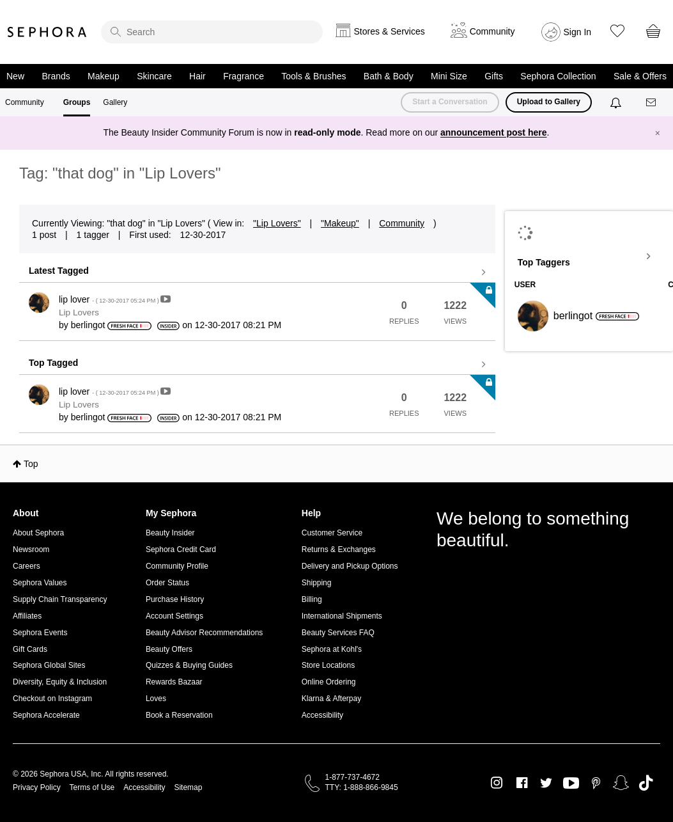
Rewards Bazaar (174, 681)
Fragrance (243, 76)
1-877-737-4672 (352, 777)
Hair (197, 76)
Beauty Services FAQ (338, 632)
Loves (156, 698)
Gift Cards (30, 649)
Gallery (115, 102)
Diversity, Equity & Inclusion (60, 681)
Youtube (571, 783)
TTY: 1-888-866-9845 (361, 787)
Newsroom (31, 549)
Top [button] (31, 464)
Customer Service (332, 532)
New (15, 76)
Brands (56, 76)
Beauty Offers (169, 649)
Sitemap (188, 787)
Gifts (493, 76)
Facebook (522, 783)
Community (24, 102)
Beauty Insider (170, 532)
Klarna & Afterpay (331, 698)
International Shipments (342, 616)
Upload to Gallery (548, 101)
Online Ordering (329, 681)
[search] (212, 31)
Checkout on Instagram (52, 698)
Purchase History (175, 599)
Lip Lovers (79, 312)
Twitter (546, 783)
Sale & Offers (640, 76)
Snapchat (621, 783)
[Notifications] (617, 102)
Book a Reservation (179, 715)
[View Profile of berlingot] (88, 325)
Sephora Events (40, 632)
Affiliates (27, 616)
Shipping (317, 582)
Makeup (104, 76)
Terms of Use (92, 787)
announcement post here (493, 132)
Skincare (154, 76)
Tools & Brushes (313, 76)
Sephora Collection (558, 76)
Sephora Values (40, 582)
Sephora (47, 32)
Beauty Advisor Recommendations (204, 632)
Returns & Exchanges (339, 549)
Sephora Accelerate (46, 715)
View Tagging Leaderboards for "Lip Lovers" (589, 256)
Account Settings (174, 616)
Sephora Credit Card (181, 549)
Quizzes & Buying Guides (189, 665)
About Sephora (38, 532)
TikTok (646, 783)
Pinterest (596, 783)
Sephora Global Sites (49, 665)
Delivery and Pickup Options (350, 566)
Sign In (578, 32)
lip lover (109, 299)
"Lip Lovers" (277, 223)
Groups (77, 102)
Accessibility (322, 715)
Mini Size (449, 76)
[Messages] (652, 102)
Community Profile (177, 566)
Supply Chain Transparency (60, 599)
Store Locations (328, 665)
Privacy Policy (37, 787)
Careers (26, 566)
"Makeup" (340, 223)
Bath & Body (389, 76)
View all (257, 272)
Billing (312, 599)
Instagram (497, 783)
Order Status (167, 582)
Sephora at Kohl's (332, 649)
